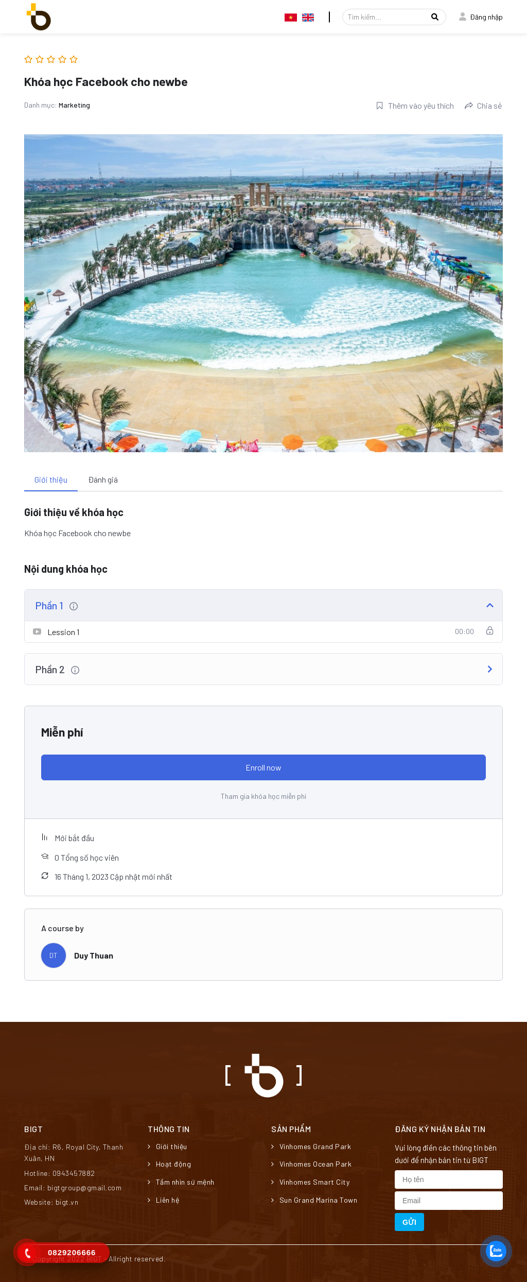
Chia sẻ (483, 105)
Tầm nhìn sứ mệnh (181, 1181)
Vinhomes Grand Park (311, 1146)
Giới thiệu (50, 479)
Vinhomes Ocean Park (311, 1163)
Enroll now (263, 767)
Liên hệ (163, 1199)
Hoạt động (169, 1163)
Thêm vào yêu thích (415, 105)
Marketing (74, 104)
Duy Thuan (93, 955)
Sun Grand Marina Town (314, 1199)
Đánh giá (103, 479)
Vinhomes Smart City (310, 1181)
